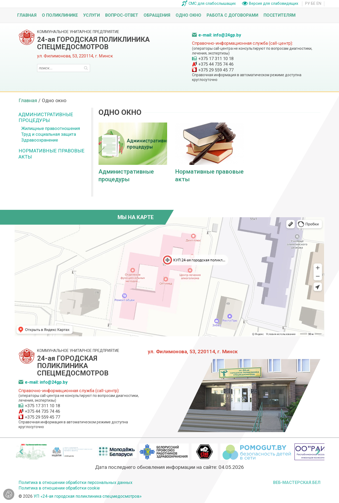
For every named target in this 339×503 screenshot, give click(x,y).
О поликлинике (60, 15)
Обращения (157, 15)
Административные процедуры (46, 117)
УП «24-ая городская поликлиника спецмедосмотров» (88, 496)
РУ (307, 3)
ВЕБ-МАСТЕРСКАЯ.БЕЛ (296, 482)
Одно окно (188, 15)
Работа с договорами (232, 15)
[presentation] (21, 451)
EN (318, 3)
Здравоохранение (39, 140)
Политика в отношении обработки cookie (59, 488)
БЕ (313, 3)
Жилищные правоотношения (50, 128)
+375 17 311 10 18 (216, 58)
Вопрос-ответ (121, 15)
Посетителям (280, 15)
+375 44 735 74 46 (216, 64)
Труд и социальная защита (48, 134)
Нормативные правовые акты (51, 153)
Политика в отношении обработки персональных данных (75, 482)
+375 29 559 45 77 (216, 69)
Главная (27, 15)
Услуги (91, 15)
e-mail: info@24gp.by (219, 35)
